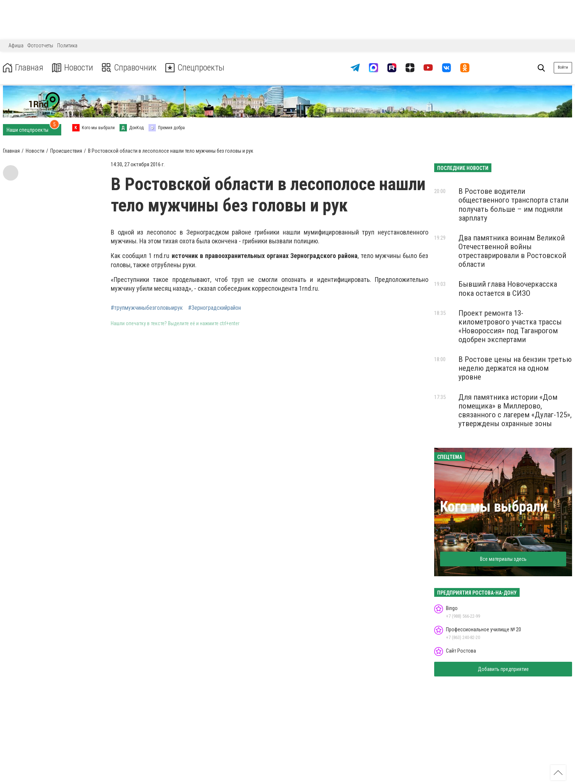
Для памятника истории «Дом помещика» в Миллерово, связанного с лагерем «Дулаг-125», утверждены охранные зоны (515, 410)
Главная (23, 68)
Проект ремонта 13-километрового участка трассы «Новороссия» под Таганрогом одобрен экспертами (510, 326)
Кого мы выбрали (493, 506)
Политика (67, 45)
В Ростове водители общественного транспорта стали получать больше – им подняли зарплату (513, 204)
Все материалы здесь (503, 559)
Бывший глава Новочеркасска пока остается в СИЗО (507, 288)
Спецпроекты (196, 68)
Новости (73, 68)
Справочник (129, 68)
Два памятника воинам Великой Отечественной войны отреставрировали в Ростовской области (512, 251)
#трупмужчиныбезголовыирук (147, 308)
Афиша (15, 45)
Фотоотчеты (40, 45)
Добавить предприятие (503, 669)
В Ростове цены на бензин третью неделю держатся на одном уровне (515, 368)
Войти (563, 67)
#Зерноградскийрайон (214, 308)
